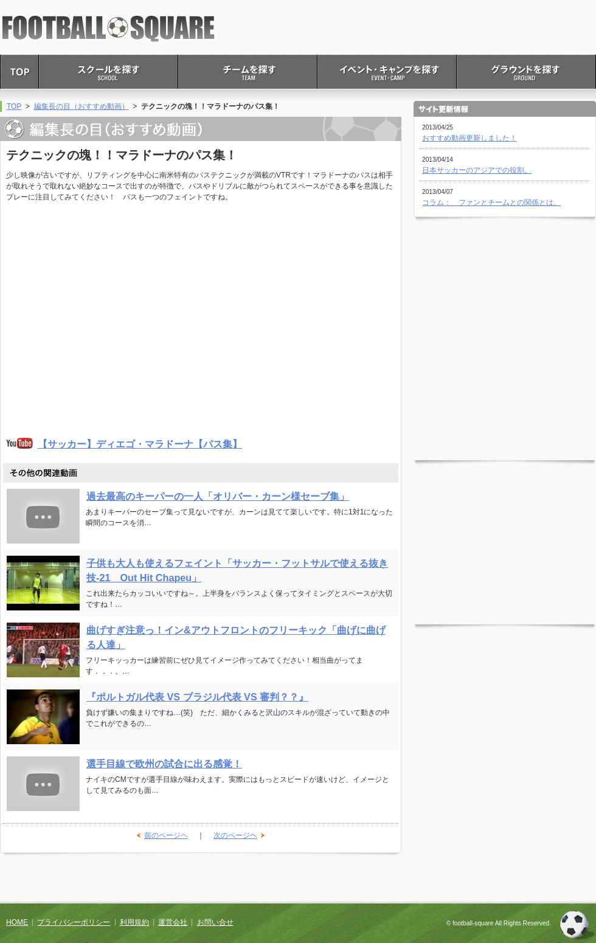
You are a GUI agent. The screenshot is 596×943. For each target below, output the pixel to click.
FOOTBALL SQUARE (108, 29)
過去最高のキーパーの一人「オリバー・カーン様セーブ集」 (217, 496)
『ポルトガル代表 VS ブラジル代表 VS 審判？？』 (197, 696)
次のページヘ (235, 835)
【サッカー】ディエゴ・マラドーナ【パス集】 (140, 443)
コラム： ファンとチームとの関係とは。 (491, 202)
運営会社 (172, 922)
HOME (17, 922)
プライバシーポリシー (73, 922)
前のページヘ (166, 835)
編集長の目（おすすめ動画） (81, 106)
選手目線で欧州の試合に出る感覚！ (164, 763)
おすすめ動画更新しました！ (469, 138)
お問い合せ (215, 922)
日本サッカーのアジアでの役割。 (477, 170)
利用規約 (134, 922)
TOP (14, 106)
